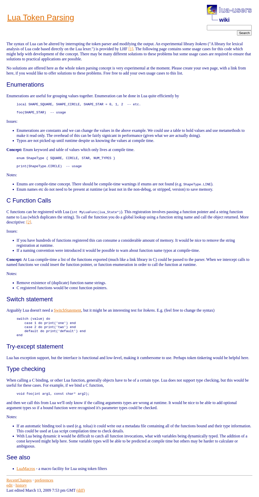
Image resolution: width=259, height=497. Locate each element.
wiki (224, 20)
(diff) (80, 490)
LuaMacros (26, 468)
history (21, 485)
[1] (130, 49)
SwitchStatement (67, 310)
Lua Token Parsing (40, 17)
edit (10, 485)
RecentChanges (19, 480)
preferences (44, 480)
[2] (28, 222)
